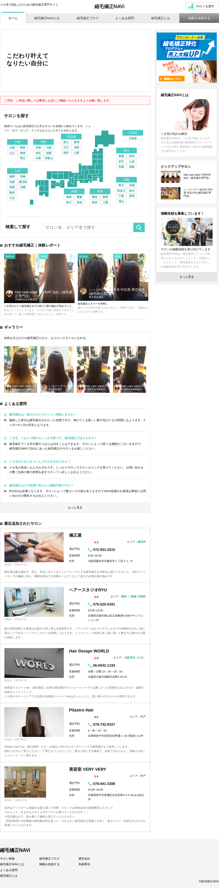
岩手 (121, 161)
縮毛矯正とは (9, 876)
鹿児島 (23, 182)
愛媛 (79, 197)
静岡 (105, 197)
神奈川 (121, 190)
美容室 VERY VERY (87, 770)
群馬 (132, 196)
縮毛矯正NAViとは (12, 865)
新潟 (76, 142)
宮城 (121, 166)
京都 (38, 147)
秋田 (132, 156)
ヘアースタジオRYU (88, 591)
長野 (76, 147)
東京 (121, 185)
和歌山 (49, 158)
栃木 (132, 190)
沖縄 (22, 187)
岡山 (22, 158)
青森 (121, 156)
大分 (12, 198)
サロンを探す (205, 6)
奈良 (38, 153)
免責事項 (84, 865)
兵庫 (38, 158)
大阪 (49, 147)
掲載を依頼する (49, 865)
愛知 (94, 197)
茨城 (132, 185)
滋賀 (49, 153)
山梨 (76, 152)
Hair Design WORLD (89, 652)
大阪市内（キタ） (135, 658)
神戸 (143, 717)
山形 (132, 161)
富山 (66, 142)
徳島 (69, 197)
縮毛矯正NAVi (109, 6)
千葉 (121, 196)
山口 (12, 153)
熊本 (12, 192)
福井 (66, 152)
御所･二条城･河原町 (133, 597)
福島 (132, 166)
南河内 (142, 542)
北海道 (133, 138)
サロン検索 (7, 859)
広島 (12, 147)
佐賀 (12, 182)
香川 (69, 202)
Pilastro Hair (81, 711)
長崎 (12, 187)
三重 (105, 202)
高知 (79, 202)
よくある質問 (9, 871)
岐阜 (94, 202)
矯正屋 (75, 536)
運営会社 (84, 859)
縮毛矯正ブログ (49, 859)
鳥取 (22, 147)
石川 (66, 147)
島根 (22, 153)
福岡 (12, 176)
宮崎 (22, 176)
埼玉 (121, 201)
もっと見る (75, 508)
